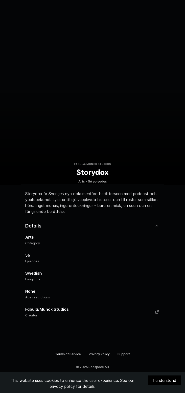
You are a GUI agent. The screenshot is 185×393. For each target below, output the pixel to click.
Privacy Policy (99, 354)
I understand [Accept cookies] (164, 380)
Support (123, 354)
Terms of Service (68, 354)
